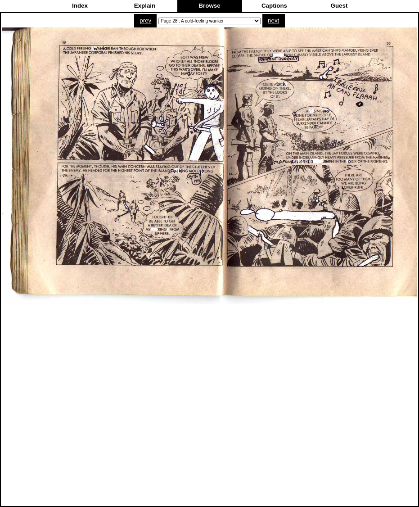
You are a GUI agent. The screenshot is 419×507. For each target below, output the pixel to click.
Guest (339, 5)
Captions (274, 5)
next (273, 20)
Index (80, 5)
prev (145, 20)
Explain (144, 5)
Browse (209, 5)
